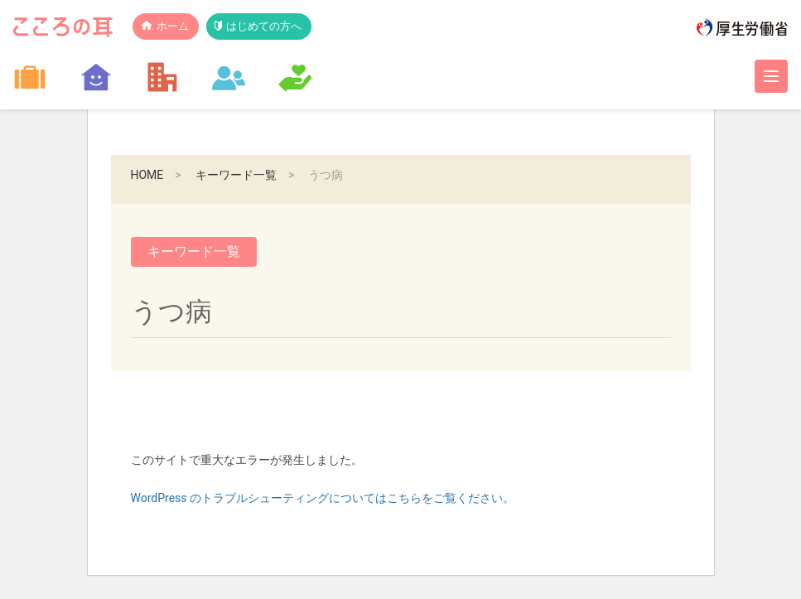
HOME (147, 174)
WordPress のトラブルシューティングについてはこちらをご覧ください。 (323, 498)
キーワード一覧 (236, 174)
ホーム (173, 26)
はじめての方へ (264, 26)
